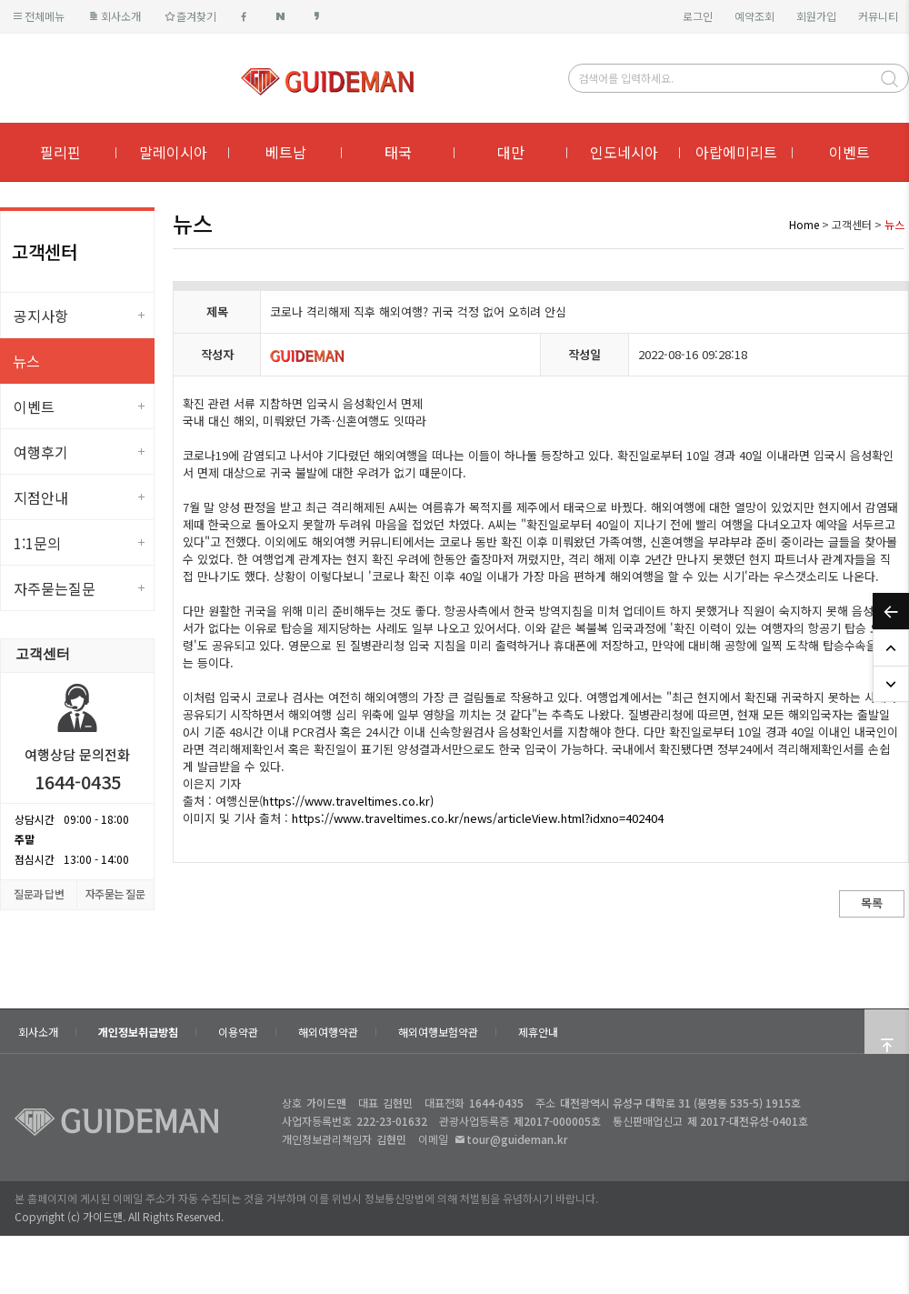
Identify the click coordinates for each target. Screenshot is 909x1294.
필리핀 (60, 152)
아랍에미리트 (736, 152)
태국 (398, 152)
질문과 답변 (39, 893)
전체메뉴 (38, 16)
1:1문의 (37, 543)
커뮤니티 (878, 16)
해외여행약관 (328, 1031)
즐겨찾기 (189, 16)
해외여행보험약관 (438, 1031)
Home (804, 224)
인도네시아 (624, 152)
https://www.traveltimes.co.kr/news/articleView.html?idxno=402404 (478, 818)
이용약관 (238, 1031)
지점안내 (41, 497)
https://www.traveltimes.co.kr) (348, 800)
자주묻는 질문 (115, 893)
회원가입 (816, 16)
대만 (510, 152)
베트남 (285, 152)
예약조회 (754, 16)
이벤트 (849, 152)
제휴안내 (538, 1031)
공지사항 (41, 315)
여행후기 (41, 452)
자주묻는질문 (54, 588)
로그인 (698, 16)
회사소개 (113, 16)
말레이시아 (173, 152)
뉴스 (26, 361)
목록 (872, 902)
